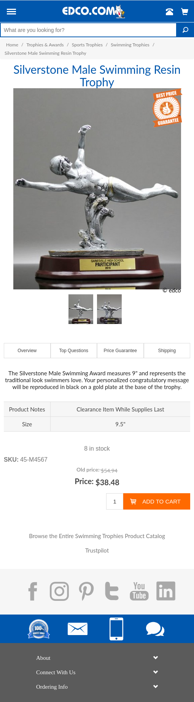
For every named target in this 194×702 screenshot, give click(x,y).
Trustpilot (97, 550)
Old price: (87, 469)
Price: (84, 481)
